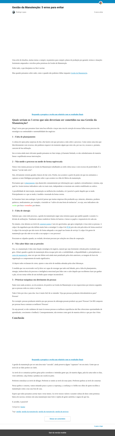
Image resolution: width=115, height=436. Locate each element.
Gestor (22, 407)
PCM (68, 227)
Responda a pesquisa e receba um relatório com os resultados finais (57, 114)
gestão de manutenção (47, 412)
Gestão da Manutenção (79, 73)
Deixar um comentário (57, 419)
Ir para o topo (98, 426)
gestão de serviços (62, 412)
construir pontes (45, 224)
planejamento (30, 183)
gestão (18, 412)
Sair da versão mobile (57, 433)
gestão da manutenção (30, 412)
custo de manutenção (19, 255)
